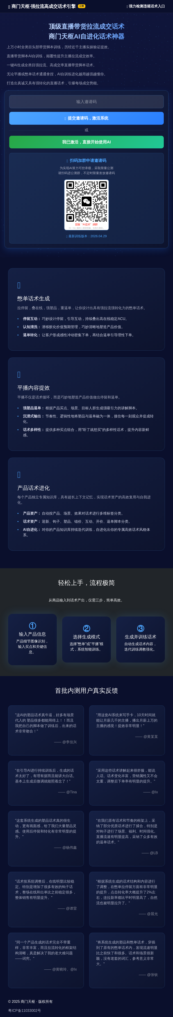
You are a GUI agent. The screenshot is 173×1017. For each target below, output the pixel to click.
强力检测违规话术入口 (146, 6)
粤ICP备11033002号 (24, 1010)
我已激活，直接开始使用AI (86, 142)
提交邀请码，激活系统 (86, 118)
